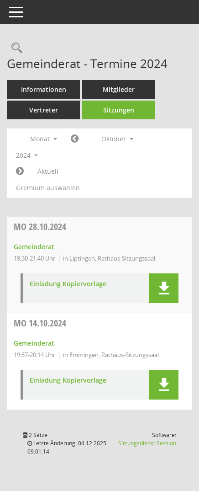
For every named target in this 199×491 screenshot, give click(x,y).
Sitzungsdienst (147, 443)
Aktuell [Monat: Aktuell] (47, 171)
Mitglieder (119, 89)
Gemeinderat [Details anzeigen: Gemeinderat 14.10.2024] (34, 343)
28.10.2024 (40, 226)
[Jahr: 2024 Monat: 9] (74, 139)
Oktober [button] (117, 138)
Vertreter (43, 110)
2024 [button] (27, 155)
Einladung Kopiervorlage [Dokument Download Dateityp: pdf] (68, 284)
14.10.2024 (40, 323)
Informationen (43, 89)
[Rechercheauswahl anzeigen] (14, 48)
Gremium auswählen (48, 187)
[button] (163, 288)
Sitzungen (118, 110)
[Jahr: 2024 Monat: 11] (20, 171)
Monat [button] (43, 138)
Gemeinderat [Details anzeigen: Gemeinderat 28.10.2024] (34, 246)
